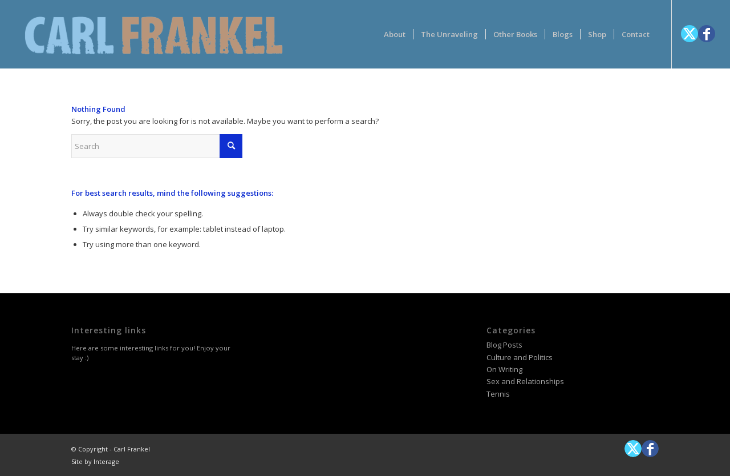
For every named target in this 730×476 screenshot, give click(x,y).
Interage (106, 461)
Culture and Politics (519, 357)
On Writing (504, 369)
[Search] (156, 146)
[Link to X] (689, 33)
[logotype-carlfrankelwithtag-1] (154, 34)
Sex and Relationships (525, 381)
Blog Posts (504, 345)
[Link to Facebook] (706, 33)
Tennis (498, 394)
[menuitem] (394, 34)
